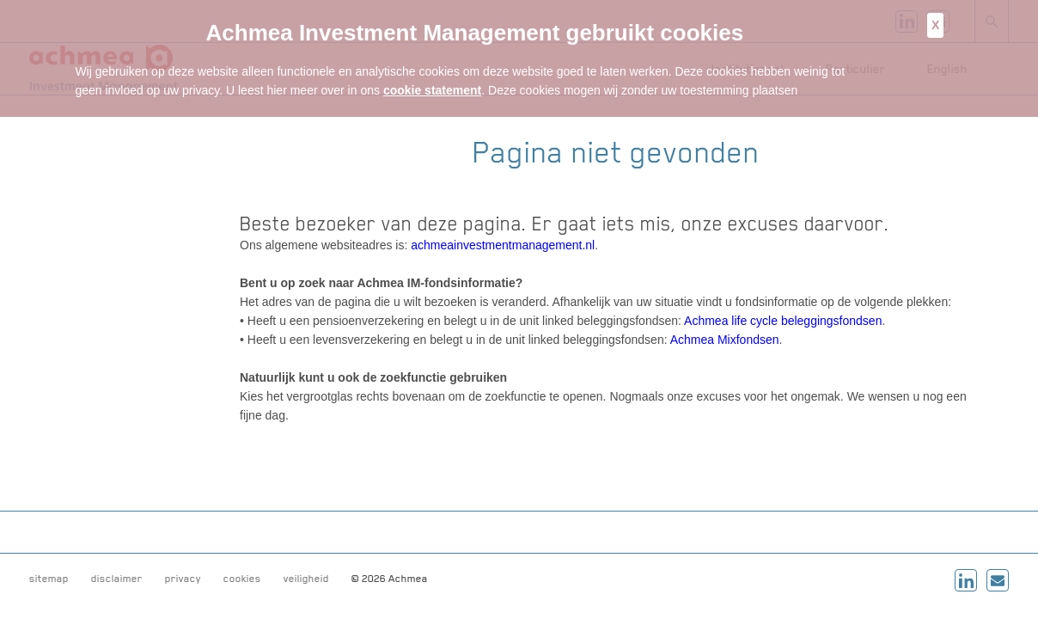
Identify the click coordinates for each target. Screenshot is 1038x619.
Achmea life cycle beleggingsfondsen (783, 321)
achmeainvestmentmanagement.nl (503, 245)
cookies (242, 579)
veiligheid (306, 579)
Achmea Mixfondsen (724, 339)
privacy (183, 579)
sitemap (49, 579)
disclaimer (117, 579)
